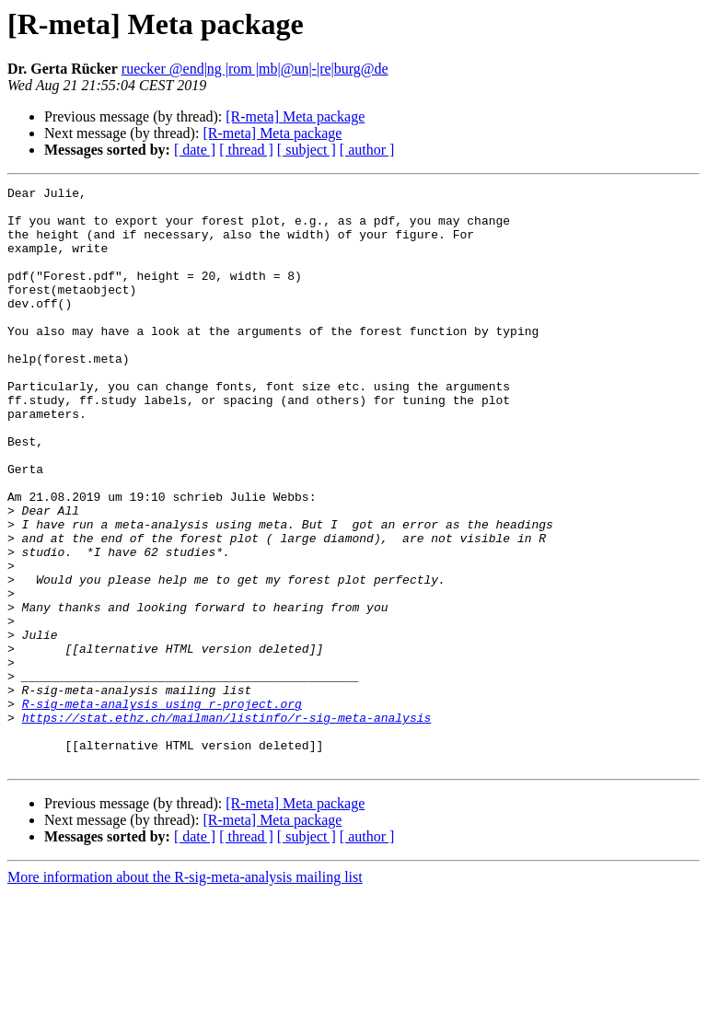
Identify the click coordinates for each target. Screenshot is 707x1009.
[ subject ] (306, 149)
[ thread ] (246, 149)
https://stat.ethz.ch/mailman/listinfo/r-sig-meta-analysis (227, 825)
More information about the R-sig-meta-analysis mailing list (185, 993)
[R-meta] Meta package (295, 116)
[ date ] (194, 149)
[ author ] (367, 149)
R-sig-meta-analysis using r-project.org (162, 808)
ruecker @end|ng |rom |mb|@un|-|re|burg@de (255, 68)
